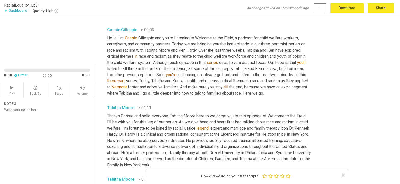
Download (347, 8)
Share (381, 8)
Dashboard (15, 11)
